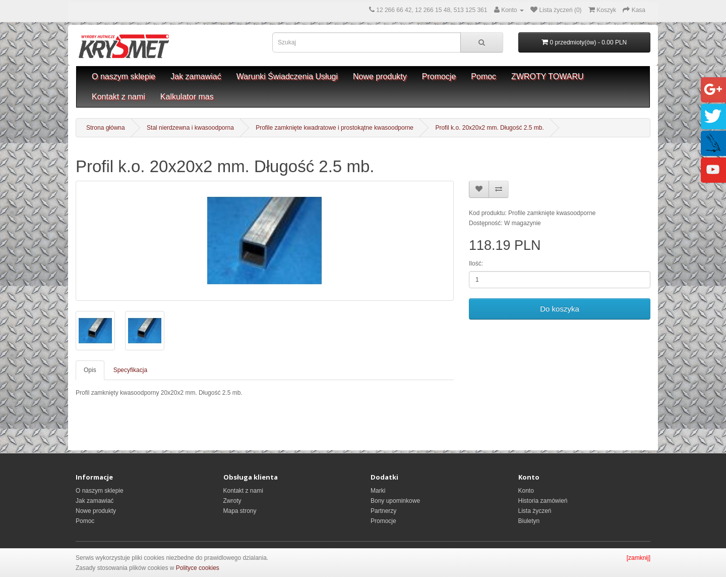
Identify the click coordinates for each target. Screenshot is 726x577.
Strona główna (105, 127)
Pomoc (483, 76)
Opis (90, 370)
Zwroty (232, 500)
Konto (526, 490)
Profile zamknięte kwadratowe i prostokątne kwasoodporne (334, 127)
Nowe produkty (380, 76)
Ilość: (476, 263)
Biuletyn (529, 520)
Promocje (439, 76)
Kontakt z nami (118, 96)
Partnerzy (383, 510)
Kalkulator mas (187, 96)
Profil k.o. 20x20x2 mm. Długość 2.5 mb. (489, 127)
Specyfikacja (130, 370)
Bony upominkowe (395, 500)
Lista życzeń (535, 510)
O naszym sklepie (123, 76)
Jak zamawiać (195, 76)
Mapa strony (240, 510)
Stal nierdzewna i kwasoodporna (190, 127)
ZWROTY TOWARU (547, 76)
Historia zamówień (543, 500)
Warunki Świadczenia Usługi (287, 76)
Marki (378, 490)
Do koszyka (559, 308)
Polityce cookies (197, 567)
